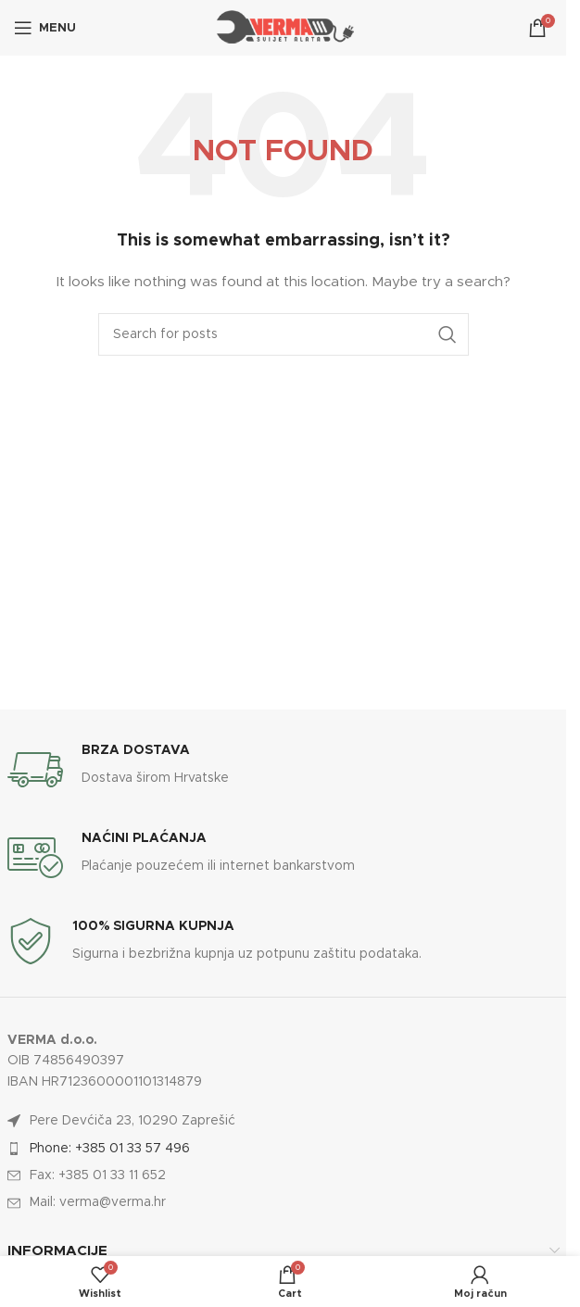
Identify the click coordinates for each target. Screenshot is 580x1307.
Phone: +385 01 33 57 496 (110, 1148)
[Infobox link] (283, 770)
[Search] (283, 334)
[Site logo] (283, 27)
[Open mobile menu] (45, 27)
